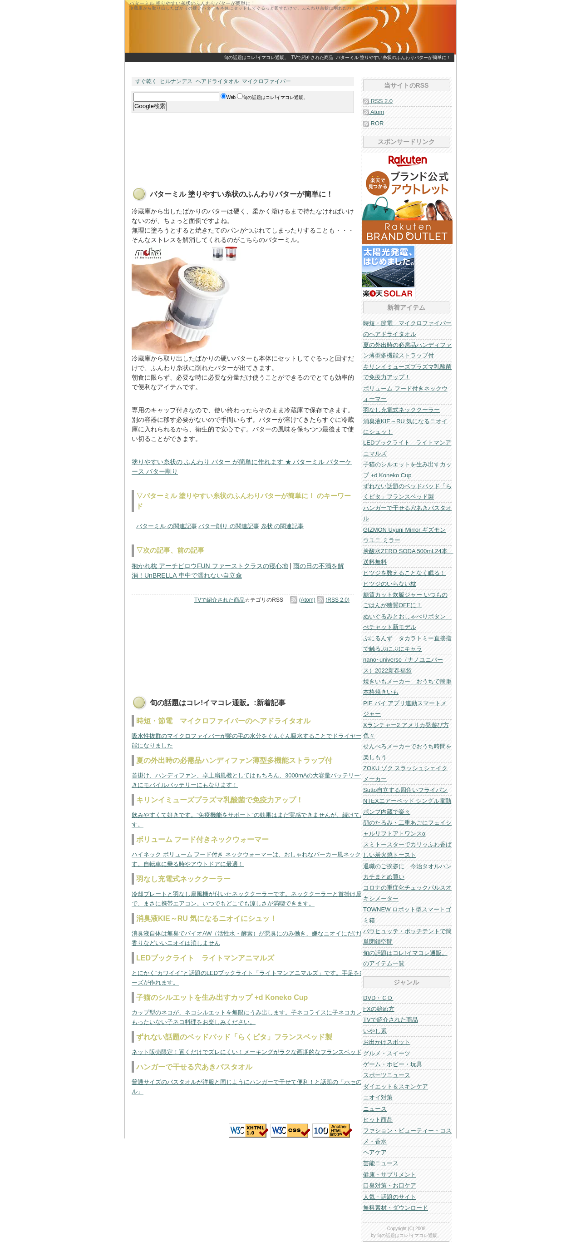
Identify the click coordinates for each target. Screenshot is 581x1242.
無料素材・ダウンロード (395, 1207)
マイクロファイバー (266, 81)
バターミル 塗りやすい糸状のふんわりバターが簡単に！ (393, 57)
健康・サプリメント (389, 1174)
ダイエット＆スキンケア (395, 1086)
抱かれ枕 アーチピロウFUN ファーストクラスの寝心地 (210, 565)
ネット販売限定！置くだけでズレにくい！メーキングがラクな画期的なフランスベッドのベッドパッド (267, 1052)
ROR (373, 123)
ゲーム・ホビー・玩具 (392, 1064)
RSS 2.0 (378, 101)
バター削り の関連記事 (228, 526)
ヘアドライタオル (217, 81)
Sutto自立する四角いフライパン (405, 790)
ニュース (375, 1108)
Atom (373, 112)
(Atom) (307, 600)
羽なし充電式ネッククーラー (401, 409)
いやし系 (375, 1031)
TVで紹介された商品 (312, 57)
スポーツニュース (386, 1075)
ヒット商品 (378, 1119)
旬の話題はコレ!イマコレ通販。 (256, 57)
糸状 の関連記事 (282, 526)
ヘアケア (375, 1152)
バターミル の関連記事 (166, 526)
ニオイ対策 (378, 1097)
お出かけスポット (386, 1042)
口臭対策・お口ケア (389, 1185)
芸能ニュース (381, 1163)
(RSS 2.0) (337, 600)
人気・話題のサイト (389, 1196)
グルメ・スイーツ (386, 1053)
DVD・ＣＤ (378, 998)
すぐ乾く (146, 81)
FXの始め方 (378, 1008)
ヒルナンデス (176, 81)
